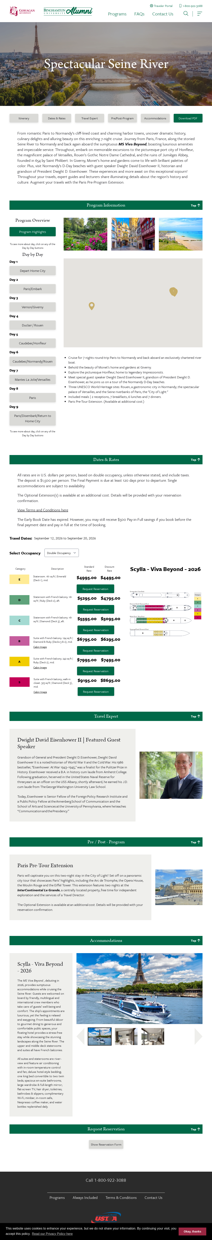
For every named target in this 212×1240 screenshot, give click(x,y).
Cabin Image (40, 647)
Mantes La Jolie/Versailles (32, 379)
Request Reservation (95, 589)
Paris (32, 397)
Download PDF (188, 118)
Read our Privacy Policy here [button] (52, 1233)
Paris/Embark (33, 288)
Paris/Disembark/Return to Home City (32, 418)
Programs (117, 13)
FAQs (139, 13)
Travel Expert (89, 118)
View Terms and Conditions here (42, 510)
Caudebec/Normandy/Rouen (33, 361)
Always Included (85, 1197)
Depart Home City (32, 270)
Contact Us (162, 13)
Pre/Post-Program (122, 118)
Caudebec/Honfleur (32, 343)
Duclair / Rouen (32, 325)
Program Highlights (32, 231)
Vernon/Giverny (32, 306)
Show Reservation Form (106, 1144)
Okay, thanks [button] (192, 1231)
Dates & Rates (56, 118)
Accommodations (155, 118)
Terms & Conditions (121, 1197)
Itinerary (24, 118)
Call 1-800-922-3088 (106, 1180)
